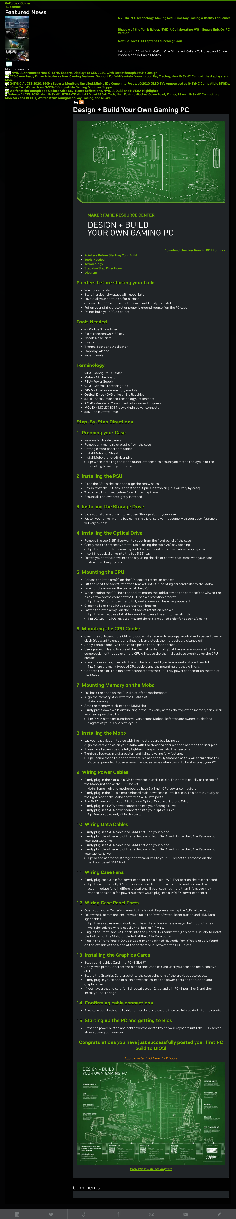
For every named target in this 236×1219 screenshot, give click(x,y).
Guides (25, 3)
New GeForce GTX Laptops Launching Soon (150, 41)
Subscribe (13, 7)
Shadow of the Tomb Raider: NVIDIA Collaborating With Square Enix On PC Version (174, 31)
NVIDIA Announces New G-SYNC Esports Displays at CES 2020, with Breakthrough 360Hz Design (84, 73)
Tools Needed (94, 260)
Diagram (90, 273)
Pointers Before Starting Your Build (110, 255)
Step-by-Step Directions (103, 268)
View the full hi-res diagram (151, 1169)
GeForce (11, 3)
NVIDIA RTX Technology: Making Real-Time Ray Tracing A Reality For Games (174, 18)
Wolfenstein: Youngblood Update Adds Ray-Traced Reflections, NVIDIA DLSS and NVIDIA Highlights (84, 91)
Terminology (93, 264)
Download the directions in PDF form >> (194, 250)
